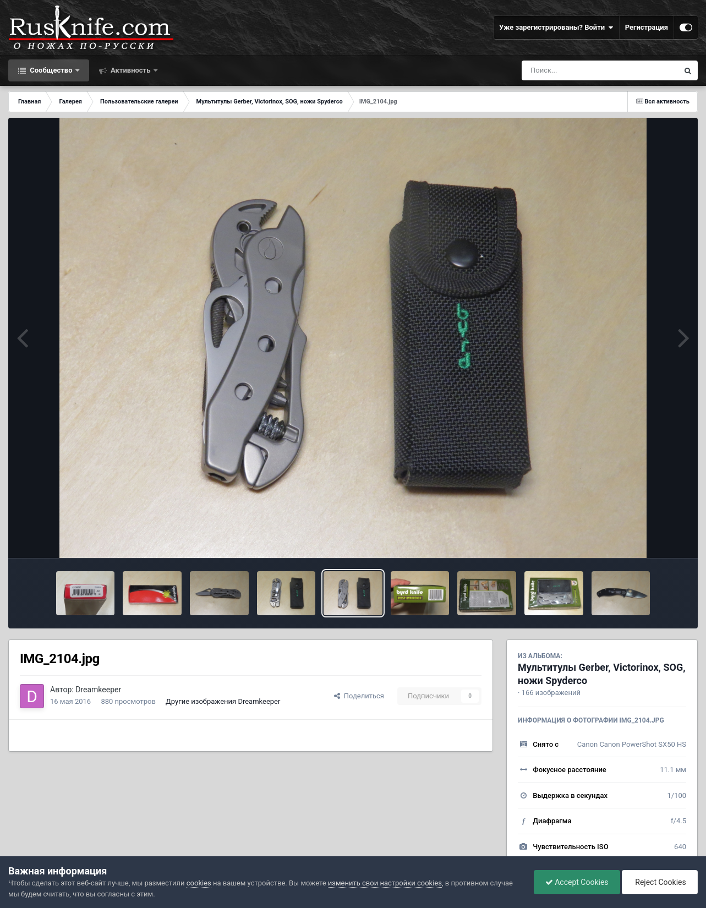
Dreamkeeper (98, 689)
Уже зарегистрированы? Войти (556, 27)
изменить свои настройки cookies (385, 883)
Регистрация (646, 27)
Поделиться (359, 696)
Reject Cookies (659, 882)
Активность (130, 70)
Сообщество (51, 70)
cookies (199, 883)
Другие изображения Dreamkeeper (223, 701)
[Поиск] (580, 70)
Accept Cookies (577, 882)
